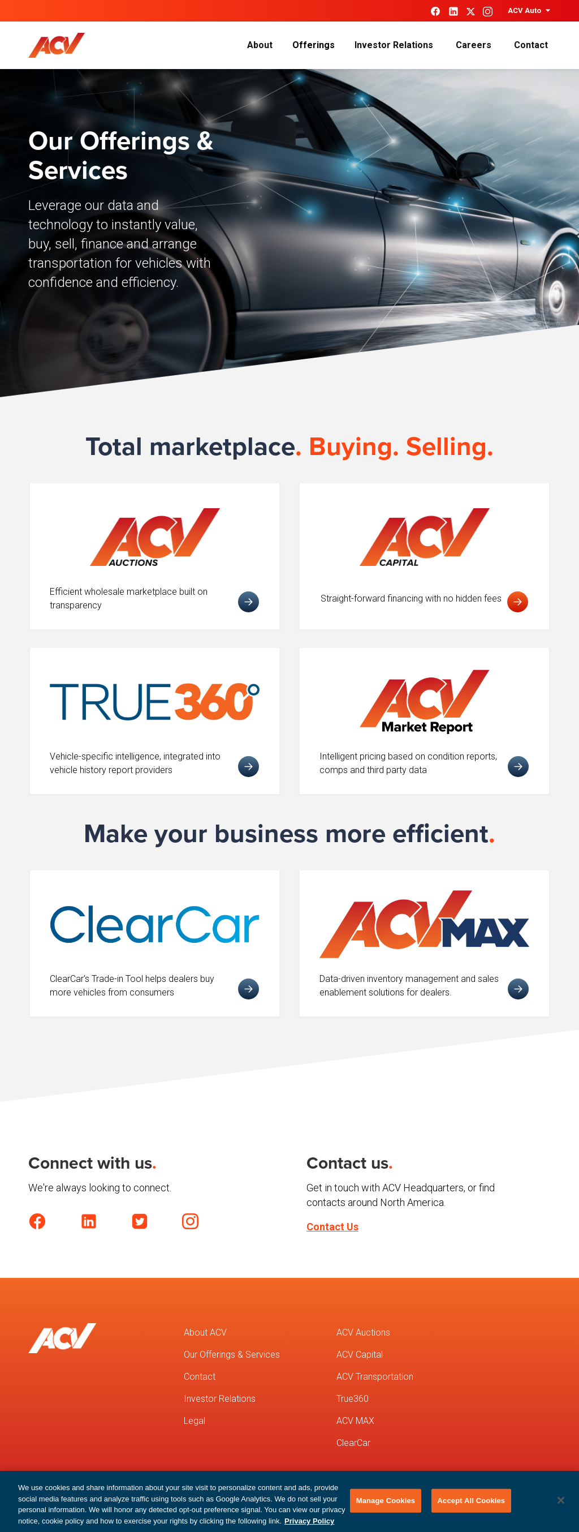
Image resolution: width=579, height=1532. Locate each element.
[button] (528, 10)
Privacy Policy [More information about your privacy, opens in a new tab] (309, 1526)
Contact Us (332, 1227)
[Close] (560, 1505)
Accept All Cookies (471, 1505)
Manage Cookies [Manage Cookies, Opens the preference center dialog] (385, 1505)
